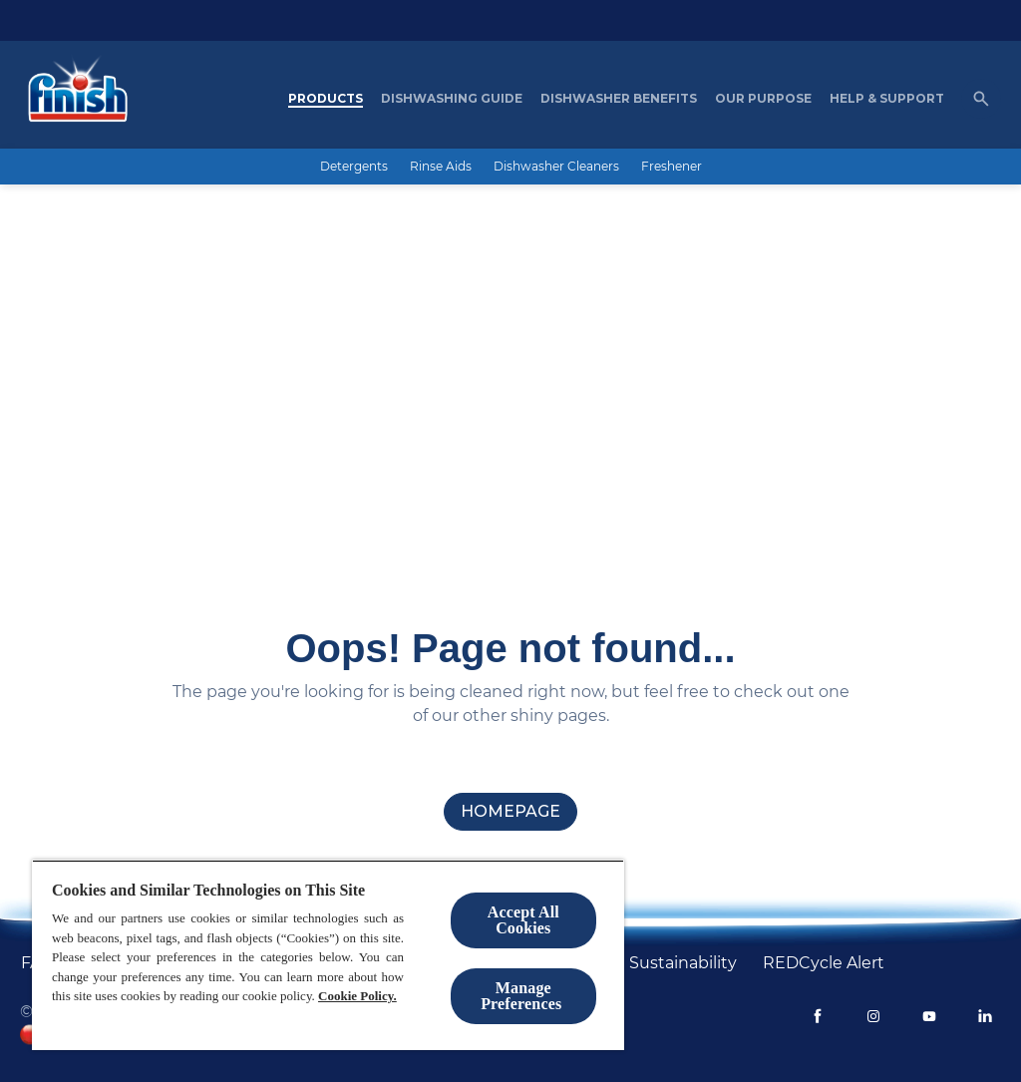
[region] (328, 955)
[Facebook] (818, 1016)
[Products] (325, 99)
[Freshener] (671, 167)
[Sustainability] (683, 963)
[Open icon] (981, 99)
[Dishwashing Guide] (451, 99)
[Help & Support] (887, 99)
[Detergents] (354, 167)
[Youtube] (929, 1016)
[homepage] (510, 812)
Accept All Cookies (523, 919)
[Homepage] (73, 99)
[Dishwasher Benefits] (618, 99)
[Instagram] (873, 1016)
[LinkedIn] (985, 1016)
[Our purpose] (763, 99)
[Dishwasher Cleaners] (556, 167)
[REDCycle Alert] (823, 963)
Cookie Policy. (357, 995)
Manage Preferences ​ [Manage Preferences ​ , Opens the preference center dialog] (523, 995)
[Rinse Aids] (441, 167)
